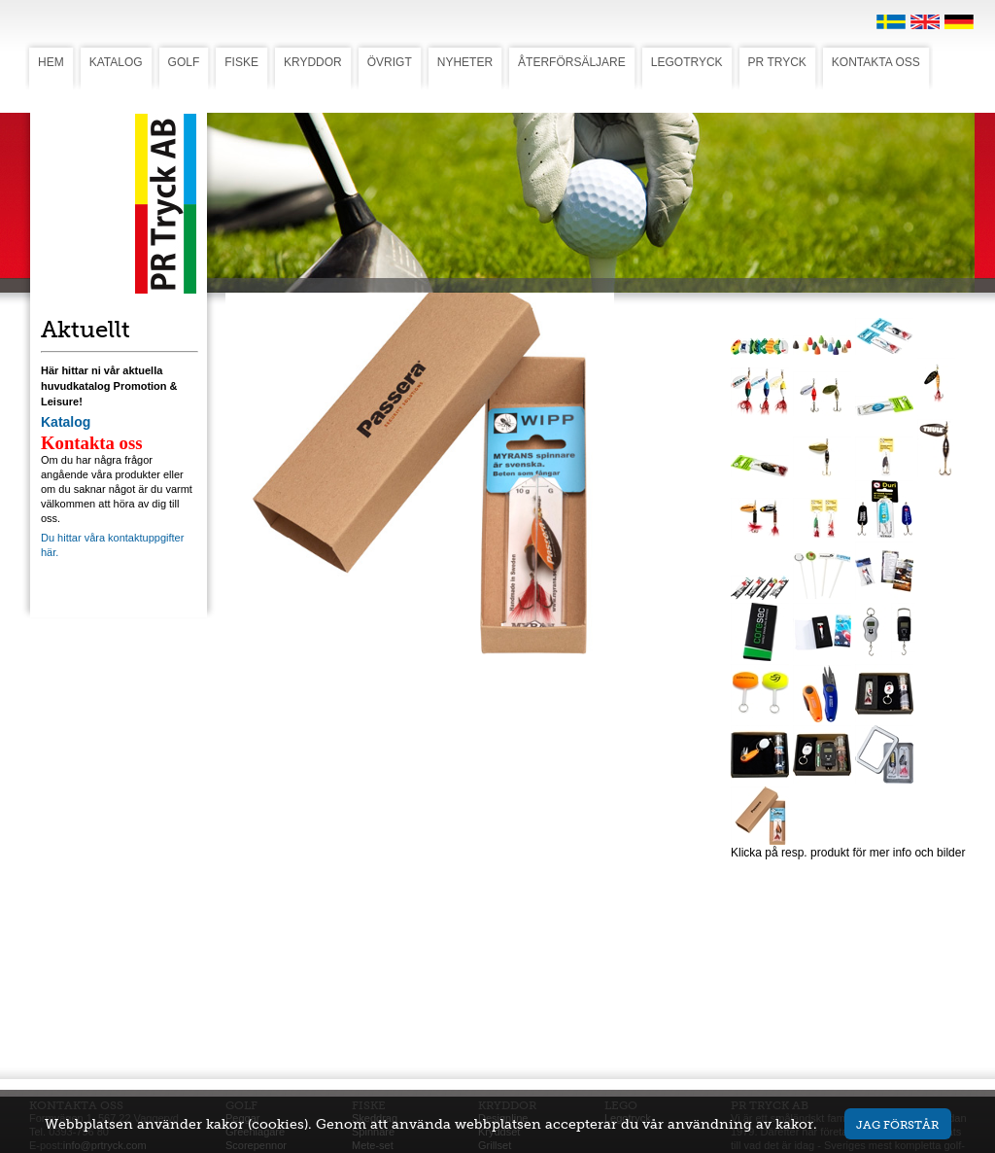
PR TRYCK (777, 62)
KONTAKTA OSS (876, 62)
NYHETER (465, 62)
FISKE (241, 62)
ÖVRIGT (389, 62)
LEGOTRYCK (687, 62)
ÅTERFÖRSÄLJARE (572, 62)
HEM (51, 62)
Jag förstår (897, 1124)
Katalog (65, 422)
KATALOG (116, 62)
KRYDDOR (313, 62)
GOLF (184, 62)
